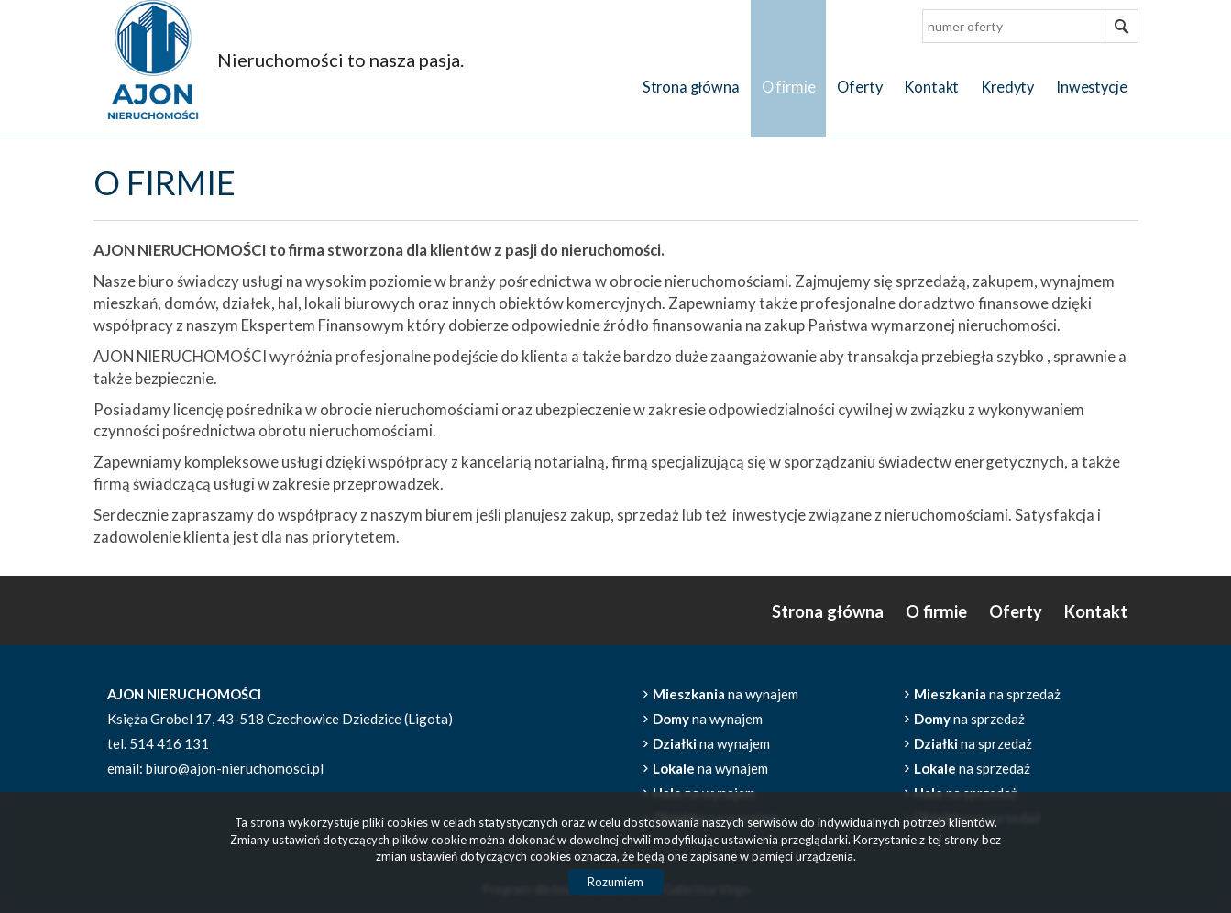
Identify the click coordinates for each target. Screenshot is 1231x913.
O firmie (789, 86)
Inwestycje (1091, 86)
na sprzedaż (987, 694)
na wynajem (725, 694)
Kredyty (1007, 86)
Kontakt (931, 86)
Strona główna (691, 86)
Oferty (859, 86)
